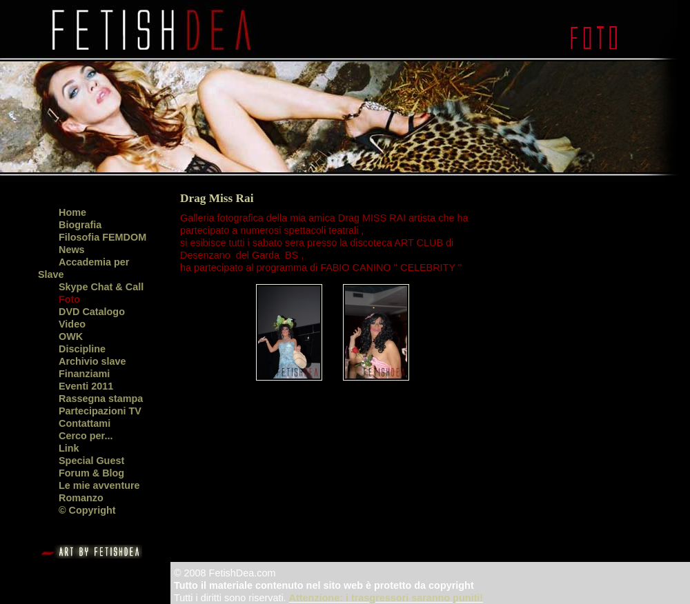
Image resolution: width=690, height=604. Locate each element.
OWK (71, 336)
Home (72, 212)
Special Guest (91, 460)
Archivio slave (92, 361)
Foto (69, 299)
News (72, 249)
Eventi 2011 (86, 386)
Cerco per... (85, 435)
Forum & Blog (91, 473)
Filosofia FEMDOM (102, 237)
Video (72, 324)
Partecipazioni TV (100, 410)
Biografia (80, 224)
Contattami (84, 423)
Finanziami (84, 373)
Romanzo (81, 497)
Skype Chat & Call (101, 286)
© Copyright (87, 510)
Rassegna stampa (101, 398)
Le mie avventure (99, 485)
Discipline (82, 348)
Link (69, 448)
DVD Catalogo (92, 311)
